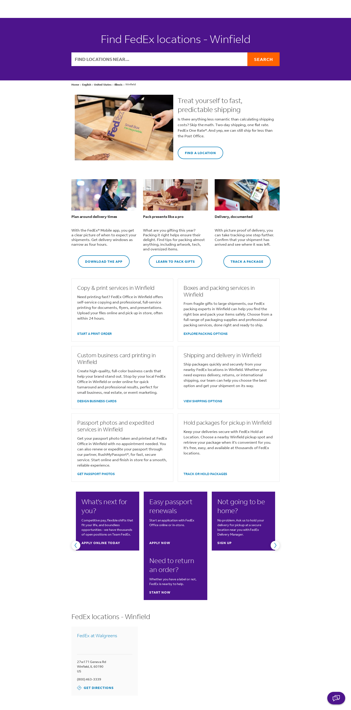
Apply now (159, 543)
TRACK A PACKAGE (243, 259)
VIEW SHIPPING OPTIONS (203, 401)
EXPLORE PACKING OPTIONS (206, 333)
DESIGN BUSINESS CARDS (97, 401)
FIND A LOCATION (197, 151)
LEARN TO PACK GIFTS (172, 259)
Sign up (224, 543)
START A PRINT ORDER (94, 333)
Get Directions (95, 688)
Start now (159, 592)
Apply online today (100, 543)
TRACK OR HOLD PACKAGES (205, 474)
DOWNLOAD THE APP (100, 259)
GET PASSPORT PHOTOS (96, 474)
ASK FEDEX (336, 698)
